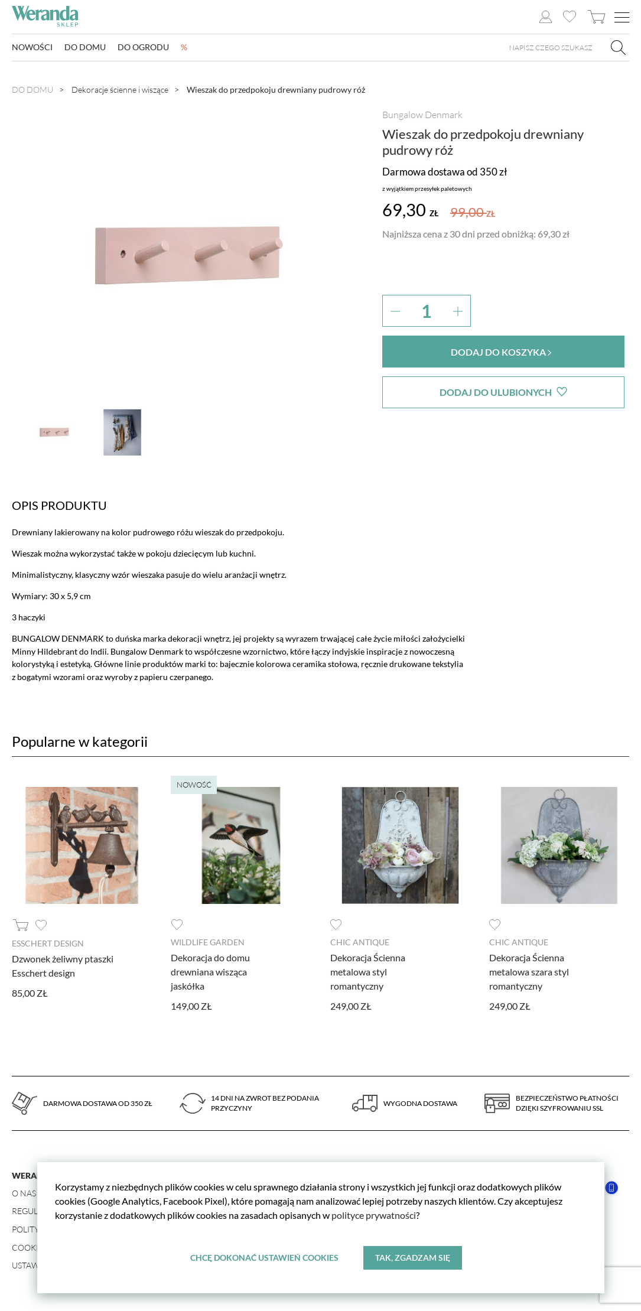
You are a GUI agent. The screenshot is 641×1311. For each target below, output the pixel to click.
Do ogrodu (143, 48)
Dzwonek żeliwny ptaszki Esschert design (62, 965)
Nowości (32, 48)
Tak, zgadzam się (412, 1258)
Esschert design (48, 943)
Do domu (85, 48)
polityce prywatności (373, 1215)
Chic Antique (359, 942)
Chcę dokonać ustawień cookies (264, 1258)
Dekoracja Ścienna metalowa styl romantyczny (367, 971)
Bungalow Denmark (422, 115)
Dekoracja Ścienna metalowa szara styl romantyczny (529, 971)
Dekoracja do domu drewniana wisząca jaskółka (210, 971)
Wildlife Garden (208, 942)
